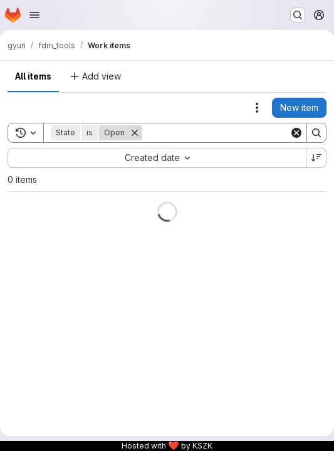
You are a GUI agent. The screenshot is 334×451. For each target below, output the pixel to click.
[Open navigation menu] (34, 15)
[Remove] (134, 132)
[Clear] (296, 132)
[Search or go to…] (297, 15)
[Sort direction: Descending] (316, 158)
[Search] (220, 132)
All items (33, 76)
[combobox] (157, 158)
